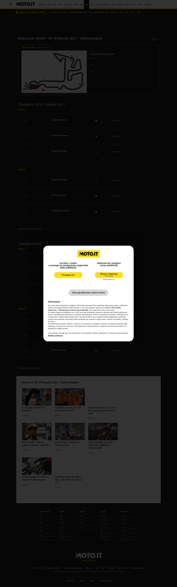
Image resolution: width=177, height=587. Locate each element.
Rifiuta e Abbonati (108, 275)
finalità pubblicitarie (110, 317)
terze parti (82, 312)
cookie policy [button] (109, 310)
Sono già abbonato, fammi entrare (88, 293)
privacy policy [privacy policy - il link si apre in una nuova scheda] (113, 305)
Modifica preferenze (55, 335)
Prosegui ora (68, 275)
